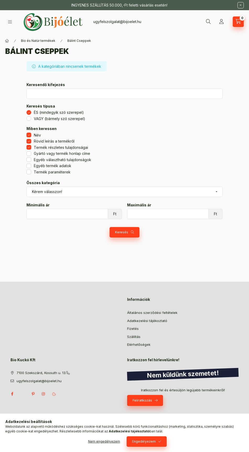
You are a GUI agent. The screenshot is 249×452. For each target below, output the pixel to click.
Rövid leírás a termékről (54, 141)
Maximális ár (139, 205)
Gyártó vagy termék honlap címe (62, 153)
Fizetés (133, 328)
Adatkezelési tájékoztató (147, 321)
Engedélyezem (144, 441)
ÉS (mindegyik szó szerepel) (59, 112)
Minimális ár (38, 205)
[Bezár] (240, 5)
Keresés (121, 232)
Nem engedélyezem (104, 441)
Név (37, 135)
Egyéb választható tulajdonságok (62, 159)
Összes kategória (43, 183)
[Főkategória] (7, 40)
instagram (43, 394)
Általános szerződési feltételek (152, 312)
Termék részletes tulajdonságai (61, 147)
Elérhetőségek (138, 344)
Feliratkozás (142, 400)
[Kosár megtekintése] (238, 21)
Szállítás (133, 337)
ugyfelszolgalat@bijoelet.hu (117, 21)
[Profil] (221, 21)
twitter (22, 394)
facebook (12, 394)
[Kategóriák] (10, 22)
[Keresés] (208, 21)
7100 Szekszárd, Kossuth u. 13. (41, 373)
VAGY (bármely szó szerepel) (59, 118)
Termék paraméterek (52, 172)
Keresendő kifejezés (45, 85)
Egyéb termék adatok (52, 165)
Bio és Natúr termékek (38, 41)
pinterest (33, 394)
